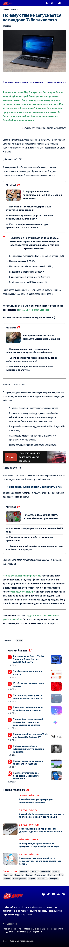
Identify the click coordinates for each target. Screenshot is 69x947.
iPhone (7, 879)
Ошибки (6, 9)
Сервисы (14, 9)
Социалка (19, 875)
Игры (61, 875)
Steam (19, 640)
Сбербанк (42, 879)
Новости (51, 875)
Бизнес (29, 875)
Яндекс (32, 879)
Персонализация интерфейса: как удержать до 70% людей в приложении (40, 830)
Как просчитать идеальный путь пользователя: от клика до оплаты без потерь (40, 861)
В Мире (56, 871)
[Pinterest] (43, 894)
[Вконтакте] (64, 894)
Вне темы (23, 810)
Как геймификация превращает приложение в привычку (36, 801)
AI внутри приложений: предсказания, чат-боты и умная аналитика (42, 195)
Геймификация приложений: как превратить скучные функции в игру (39, 845)
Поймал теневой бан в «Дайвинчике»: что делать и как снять (28, 749)
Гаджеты (23, 796)
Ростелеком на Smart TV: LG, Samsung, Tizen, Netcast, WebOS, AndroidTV (28, 659)
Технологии (40, 875)
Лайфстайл (34, 796)
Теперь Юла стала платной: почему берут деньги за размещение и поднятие (28, 722)
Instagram (53, 879)
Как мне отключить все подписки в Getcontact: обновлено (26, 776)
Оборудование (19, 879)
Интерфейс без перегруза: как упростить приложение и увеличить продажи (41, 815)
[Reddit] (58, 894)
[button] (47, 3)
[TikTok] (48, 894)
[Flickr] (53, 894)
